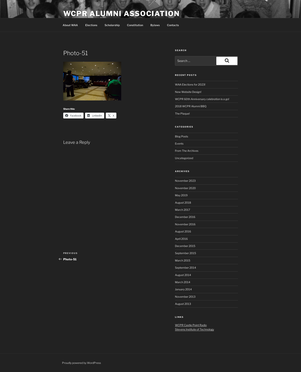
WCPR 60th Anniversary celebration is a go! (202, 99)
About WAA (70, 25)
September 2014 (185, 267)
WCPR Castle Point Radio (191, 325)
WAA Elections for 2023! (190, 84)
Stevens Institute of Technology (194, 329)
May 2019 (181, 195)
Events (179, 143)
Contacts (173, 25)
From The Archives (186, 150)
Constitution (135, 25)
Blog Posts (181, 136)
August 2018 (183, 202)
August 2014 (183, 275)
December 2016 (185, 217)
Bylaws (155, 25)
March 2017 (182, 209)
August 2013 (183, 303)
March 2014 (182, 282)
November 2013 (185, 296)
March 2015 (182, 260)
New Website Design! (188, 91)
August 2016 (183, 231)
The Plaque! (182, 113)
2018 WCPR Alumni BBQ (190, 106)
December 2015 (185, 246)
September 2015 (185, 253)
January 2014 (183, 289)
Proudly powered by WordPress (81, 362)
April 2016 (181, 238)
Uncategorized (184, 158)
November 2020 (185, 188)
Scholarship (112, 25)
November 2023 (185, 180)
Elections (91, 25)
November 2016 (185, 224)
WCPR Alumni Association (121, 13)
